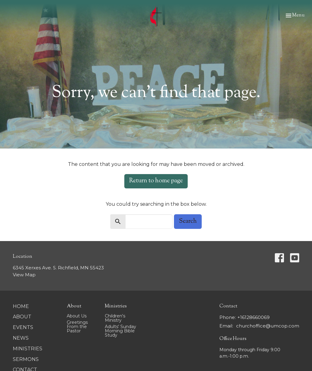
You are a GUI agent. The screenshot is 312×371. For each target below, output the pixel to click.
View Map (24, 275)
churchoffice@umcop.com (267, 326)
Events (23, 327)
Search (188, 221)
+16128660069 (253, 317)
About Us (77, 316)
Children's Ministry (115, 318)
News (21, 338)
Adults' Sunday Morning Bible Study (120, 331)
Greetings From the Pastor (77, 327)
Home (21, 306)
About (22, 317)
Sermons (26, 359)
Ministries (27, 349)
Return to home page (156, 181)
